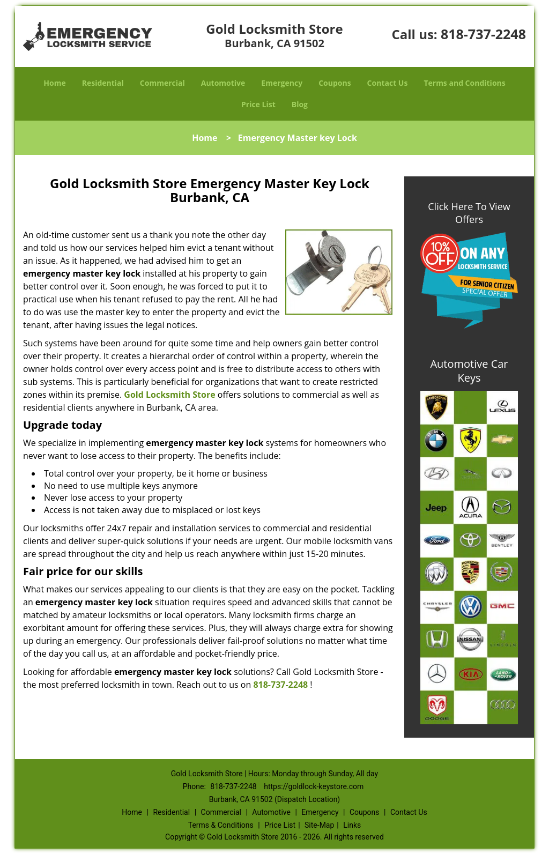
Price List (258, 104)
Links (352, 825)
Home (54, 83)
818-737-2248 (483, 34)
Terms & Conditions (221, 825)
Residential (103, 83)
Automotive (223, 83)
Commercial (162, 83)
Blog (300, 104)
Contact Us (387, 83)
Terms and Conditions (464, 83)
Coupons (334, 83)
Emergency (281, 83)
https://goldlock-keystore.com (313, 786)
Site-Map (319, 825)
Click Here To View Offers (469, 213)
